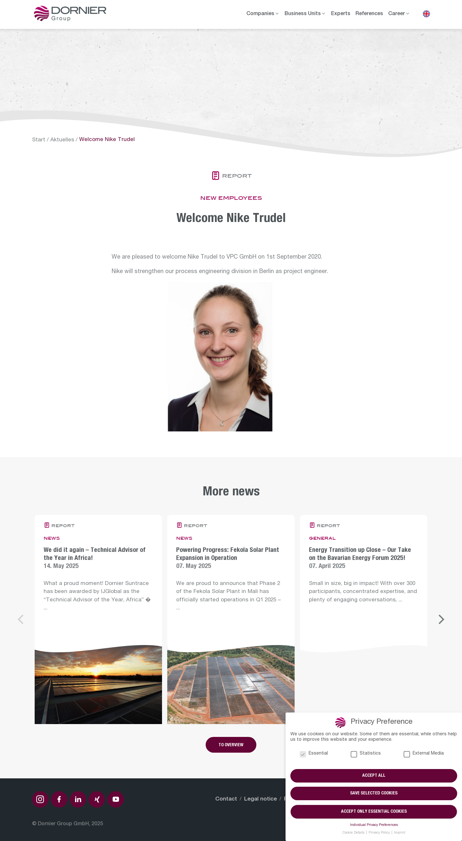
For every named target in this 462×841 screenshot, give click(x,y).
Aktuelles (62, 140)
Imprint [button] (399, 833)
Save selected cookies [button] (374, 794)
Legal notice (260, 799)
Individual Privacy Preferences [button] (374, 825)
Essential (314, 754)
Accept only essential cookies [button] (374, 812)
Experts (340, 14)
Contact (226, 799)
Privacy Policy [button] (380, 833)
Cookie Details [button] (354, 833)
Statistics (366, 754)
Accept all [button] (373, 776)
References (369, 14)
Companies (260, 14)
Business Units (303, 14)
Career (396, 14)
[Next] (440, 619)
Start (38, 140)
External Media (424, 754)
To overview (231, 745)
